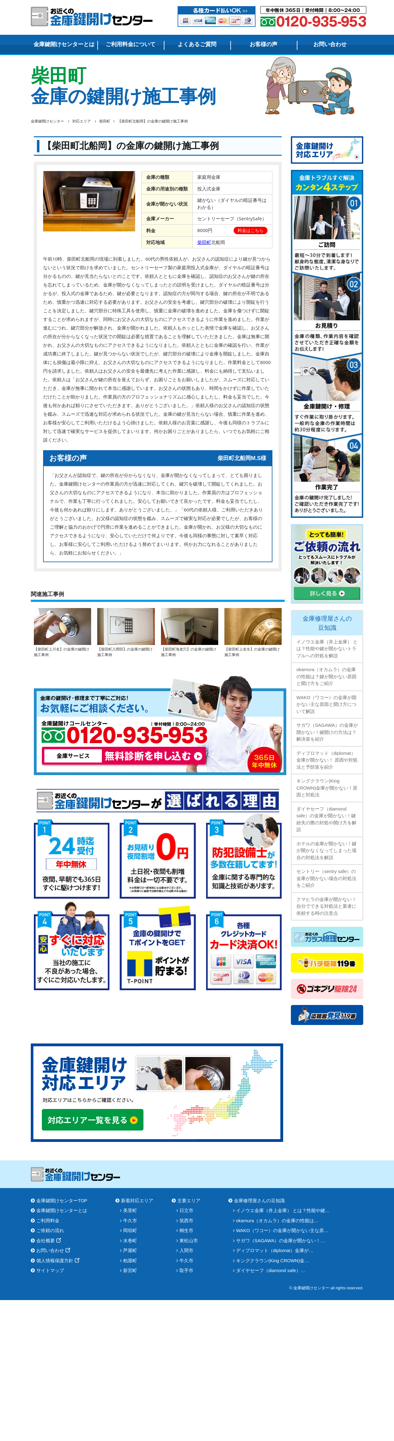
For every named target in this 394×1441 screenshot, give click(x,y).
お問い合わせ (330, 44)
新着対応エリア (137, 1200)
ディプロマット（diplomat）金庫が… (275, 1250)
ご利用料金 (47, 1220)
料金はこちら (250, 230)
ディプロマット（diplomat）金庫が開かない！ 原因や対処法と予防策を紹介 (327, 760)
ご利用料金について (130, 44)
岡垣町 (130, 1230)
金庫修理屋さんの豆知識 (327, 623)
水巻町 (130, 1240)
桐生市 (186, 1230)
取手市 (186, 1270)
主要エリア (188, 1200)
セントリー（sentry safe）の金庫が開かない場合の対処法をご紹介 (326, 878)
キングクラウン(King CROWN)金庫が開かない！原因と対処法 (326, 787)
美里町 (130, 1210)
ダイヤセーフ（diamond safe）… (270, 1270)
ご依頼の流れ (50, 1230)
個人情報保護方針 (54, 1260)
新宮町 (130, 1270)
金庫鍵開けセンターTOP (61, 1200)
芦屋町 (130, 1250)
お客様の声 (263, 44)
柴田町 (204, 242)
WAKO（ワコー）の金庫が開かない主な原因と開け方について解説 (326, 704)
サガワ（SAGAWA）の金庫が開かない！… (280, 1240)
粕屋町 (130, 1260)
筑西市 (186, 1220)
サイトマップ (50, 1270)
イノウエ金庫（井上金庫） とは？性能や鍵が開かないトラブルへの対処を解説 (327, 648)
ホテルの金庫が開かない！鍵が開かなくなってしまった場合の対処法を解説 (326, 850)
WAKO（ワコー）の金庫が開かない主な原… (282, 1230)
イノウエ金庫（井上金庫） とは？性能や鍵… (283, 1210)
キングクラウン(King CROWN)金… (272, 1260)
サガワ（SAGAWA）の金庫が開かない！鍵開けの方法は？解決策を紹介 (327, 732)
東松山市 (188, 1240)
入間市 (186, 1250)
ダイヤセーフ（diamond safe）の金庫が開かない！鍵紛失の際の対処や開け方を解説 (326, 819)
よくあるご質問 (197, 44)
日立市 (186, 1210)
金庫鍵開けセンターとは (64, 44)
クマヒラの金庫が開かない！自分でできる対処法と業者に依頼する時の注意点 (326, 906)
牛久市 (130, 1220)
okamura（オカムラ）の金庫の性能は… (277, 1220)
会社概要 (45, 1240)
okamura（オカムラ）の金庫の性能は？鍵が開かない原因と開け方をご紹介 (326, 676)
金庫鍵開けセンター (92, 16)
